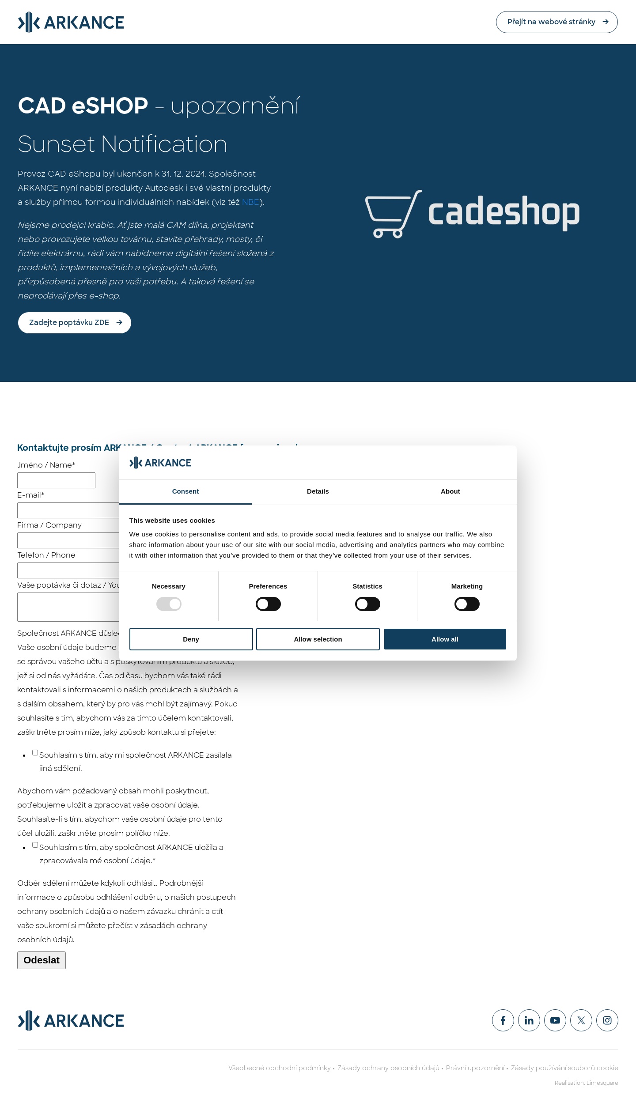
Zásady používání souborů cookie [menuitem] (564, 1068)
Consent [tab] (185, 491)
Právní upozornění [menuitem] (475, 1068)
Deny (191, 639)
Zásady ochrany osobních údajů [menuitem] (388, 1068)
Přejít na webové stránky (552, 21)
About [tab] (450, 491)
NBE (250, 202)
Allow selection (318, 639)
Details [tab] (318, 491)
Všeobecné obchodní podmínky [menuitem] (279, 1068)
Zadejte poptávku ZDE (69, 322)
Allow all (445, 639)
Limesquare (602, 1083)
